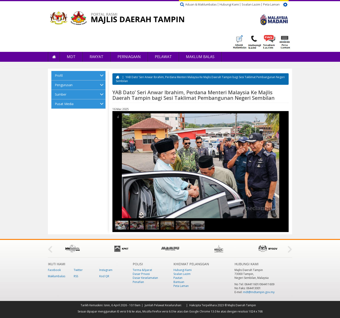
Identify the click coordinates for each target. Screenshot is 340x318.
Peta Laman (271, 4)
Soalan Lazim (251, 4)
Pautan (177, 278)
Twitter (78, 270)
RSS (76, 276)
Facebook (54, 270)
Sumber (60, 94)
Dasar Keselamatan (145, 278)
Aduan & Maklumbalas (201, 4)
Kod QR (104, 276)
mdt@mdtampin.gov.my (259, 292)
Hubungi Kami (229, 4)
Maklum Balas (200, 56)
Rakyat (96, 56)
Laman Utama (54, 57)
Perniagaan (129, 56)
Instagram (105, 270)
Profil (59, 75)
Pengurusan (64, 85)
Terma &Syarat (142, 270)
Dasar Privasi (141, 274)
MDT (71, 56)
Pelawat (163, 56)
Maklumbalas (56, 276)
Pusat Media (64, 104)
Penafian (138, 282)
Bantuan (178, 282)
